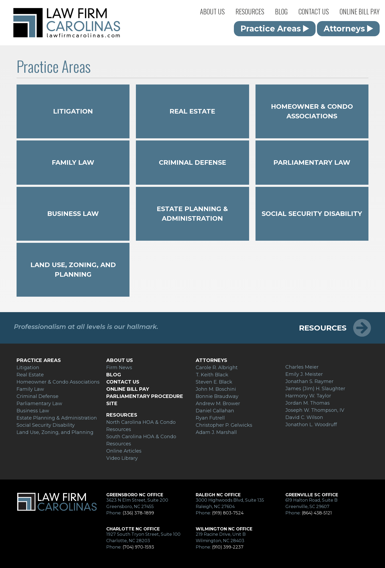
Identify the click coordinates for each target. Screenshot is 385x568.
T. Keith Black (212, 375)
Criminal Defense (192, 162)
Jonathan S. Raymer (309, 381)
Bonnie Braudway (217, 396)
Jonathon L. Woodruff (311, 425)
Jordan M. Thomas (307, 403)
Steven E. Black (214, 382)
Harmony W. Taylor (308, 396)
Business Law (73, 213)
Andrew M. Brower (218, 403)
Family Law (73, 162)
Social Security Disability (312, 213)
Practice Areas (275, 29)
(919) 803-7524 (227, 512)
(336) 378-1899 (138, 512)
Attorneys (348, 29)
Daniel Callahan (215, 411)
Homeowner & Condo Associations (312, 111)
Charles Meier (302, 367)
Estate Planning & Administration (192, 213)
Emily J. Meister (304, 374)
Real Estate (192, 111)
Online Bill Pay (360, 11)
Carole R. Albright (217, 367)
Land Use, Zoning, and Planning (73, 269)
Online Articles (124, 451)
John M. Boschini (216, 389)
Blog (281, 11)
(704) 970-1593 (138, 547)
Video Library (122, 458)
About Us (212, 11)
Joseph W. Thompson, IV (314, 410)
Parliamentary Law (311, 162)
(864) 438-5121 (317, 512)
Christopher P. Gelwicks (224, 425)
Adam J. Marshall (216, 432)
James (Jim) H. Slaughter (315, 389)
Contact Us (313, 11)
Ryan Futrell (210, 418)
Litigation (73, 111)
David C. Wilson (304, 417)
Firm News (119, 367)
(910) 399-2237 (227, 547)
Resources (249, 11)
